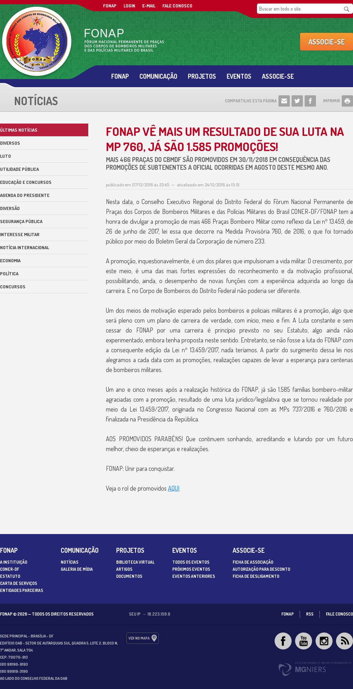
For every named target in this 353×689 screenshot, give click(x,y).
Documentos (129, 576)
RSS (309, 614)
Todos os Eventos (190, 562)
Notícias (69, 562)
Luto (5, 156)
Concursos (12, 286)
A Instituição (13, 562)
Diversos (10, 143)
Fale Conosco (177, 5)
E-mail (148, 5)
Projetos (202, 76)
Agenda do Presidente (24, 195)
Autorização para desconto (261, 569)
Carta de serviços (18, 583)
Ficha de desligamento (256, 576)
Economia (10, 260)
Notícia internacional (24, 247)
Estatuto (10, 576)
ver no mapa (139, 638)
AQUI (173, 488)
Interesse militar (20, 234)
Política (9, 273)
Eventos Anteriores (193, 576)
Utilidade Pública (19, 169)
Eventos (239, 76)
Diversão (10, 208)
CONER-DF (9, 569)
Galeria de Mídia (77, 569)
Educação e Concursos (26, 182)
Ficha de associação (253, 562)
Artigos (124, 569)
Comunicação (158, 76)
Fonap (120, 76)
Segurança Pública (21, 221)
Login (129, 5)
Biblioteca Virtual (135, 562)
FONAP (109, 5)
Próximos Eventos (191, 569)
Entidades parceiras (21, 590)
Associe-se (327, 41)
